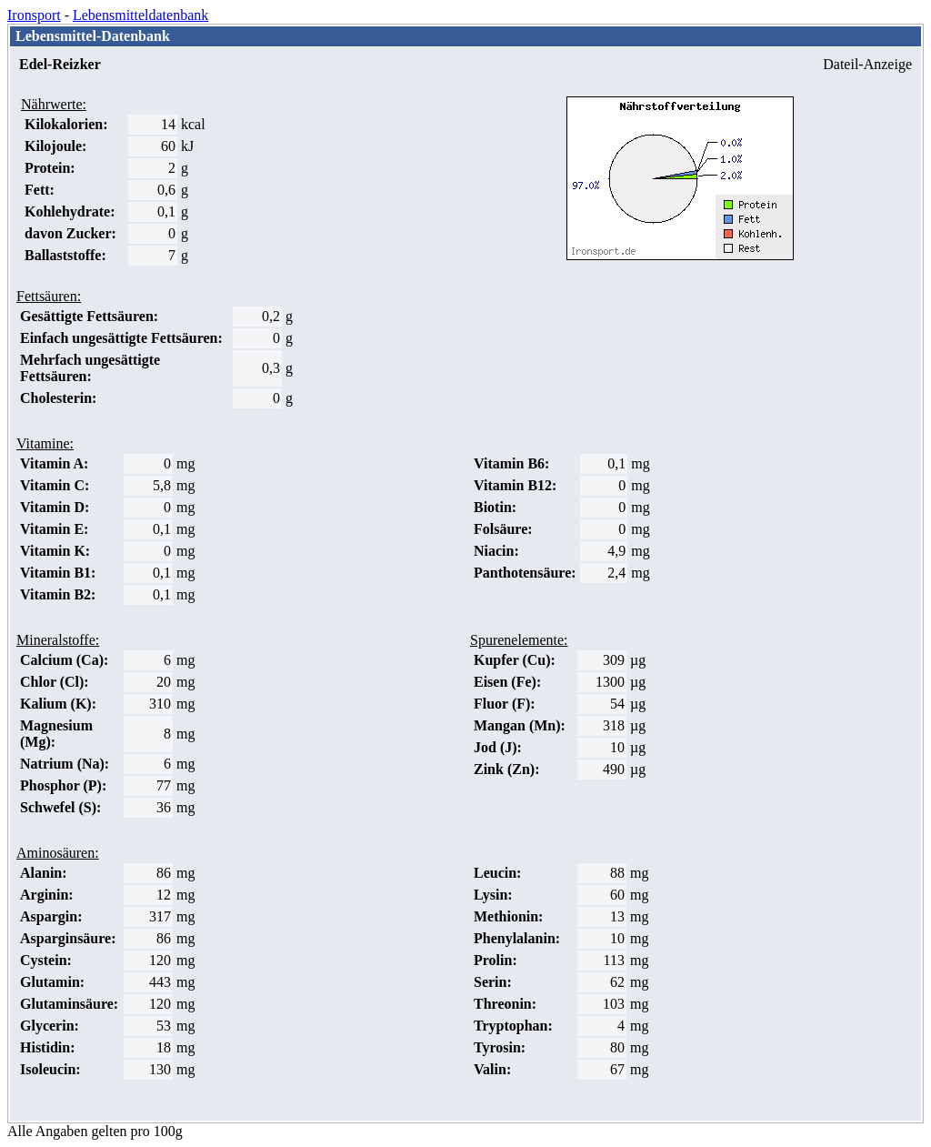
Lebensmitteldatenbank (140, 15)
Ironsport (34, 15)
